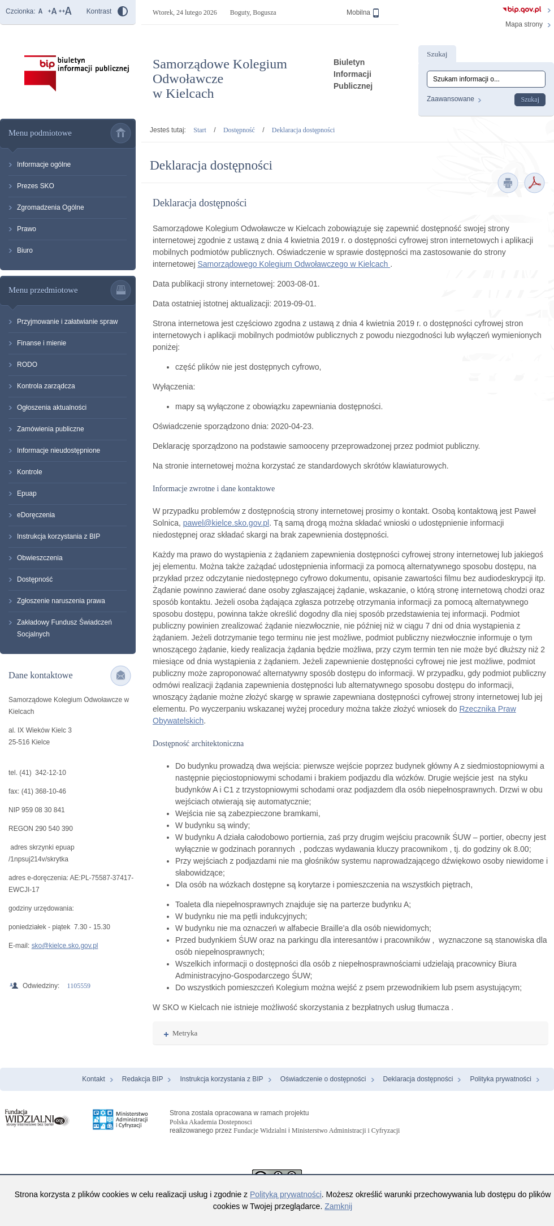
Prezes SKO (35, 186)
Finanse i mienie (41, 343)
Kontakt (93, 1079)
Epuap (27, 493)
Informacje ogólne (44, 164)
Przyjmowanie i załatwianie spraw (67, 322)
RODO (27, 365)
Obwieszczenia (40, 558)
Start (199, 130)
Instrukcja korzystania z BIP (58, 536)
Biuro (25, 250)
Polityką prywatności (286, 1194)
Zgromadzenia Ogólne (50, 207)
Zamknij (338, 1206)
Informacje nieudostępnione (58, 450)
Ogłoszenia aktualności (51, 407)
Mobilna (363, 13)
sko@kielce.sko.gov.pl (65, 946)
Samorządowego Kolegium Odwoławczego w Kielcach (293, 263)
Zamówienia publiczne (50, 429)
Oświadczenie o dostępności (323, 1079)
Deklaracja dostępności (303, 130)
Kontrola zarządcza (46, 386)
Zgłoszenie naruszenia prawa (61, 601)
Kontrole (29, 472)
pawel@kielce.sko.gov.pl (226, 522)
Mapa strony (524, 24)
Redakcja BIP (142, 1079)
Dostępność (35, 579)
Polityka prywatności (500, 1079)
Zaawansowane (450, 99)
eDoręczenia (36, 515)
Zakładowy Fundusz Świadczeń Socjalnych (64, 628)
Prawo (26, 229)
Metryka (180, 1033)
